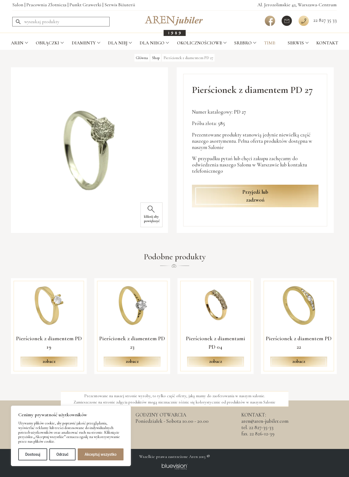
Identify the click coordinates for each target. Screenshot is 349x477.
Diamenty (84, 43)
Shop (156, 57)
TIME (269, 43)
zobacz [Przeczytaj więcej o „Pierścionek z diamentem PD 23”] (132, 361)
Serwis (296, 43)
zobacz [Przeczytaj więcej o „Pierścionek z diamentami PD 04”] (215, 361)
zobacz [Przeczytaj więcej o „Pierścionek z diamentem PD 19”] (49, 361)
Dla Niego (152, 43)
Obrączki (47, 43)
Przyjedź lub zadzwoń (255, 196)
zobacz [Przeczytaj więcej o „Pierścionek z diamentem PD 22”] (298, 361)
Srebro (243, 43)
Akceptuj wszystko (100, 454)
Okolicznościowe (199, 43)
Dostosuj (32, 454)
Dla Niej (117, 43)
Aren (17, 43)
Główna (142, 57)
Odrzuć (62, 454)
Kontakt (327, 43)
